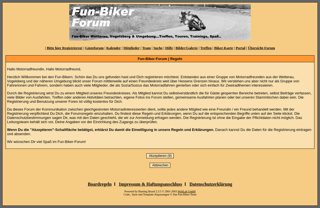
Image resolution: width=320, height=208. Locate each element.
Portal (240, 48)
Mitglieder (131, 48)
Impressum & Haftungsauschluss (150, 184)
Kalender (113, 48)
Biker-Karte (223, 48)
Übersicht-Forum (261, 48)
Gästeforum (94, 48)
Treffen (206, 48)
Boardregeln (100, 184)
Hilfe (169, 48)
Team (146, 48)
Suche (158, 48)
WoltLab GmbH (186, 191)
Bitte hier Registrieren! (64, 48)
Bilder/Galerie (187, 48)
